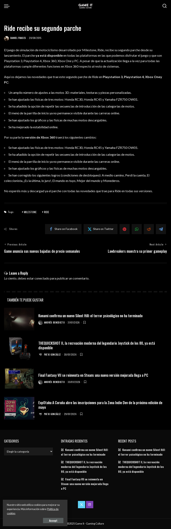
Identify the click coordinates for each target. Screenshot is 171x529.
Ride (46, 212)
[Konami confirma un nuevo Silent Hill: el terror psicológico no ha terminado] (19, 319)
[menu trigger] (8, 6)
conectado (42, 278)
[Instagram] (89, 504)
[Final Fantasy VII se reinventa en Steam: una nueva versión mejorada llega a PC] (19, 378)
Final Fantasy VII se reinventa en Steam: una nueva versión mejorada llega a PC (94, 375)
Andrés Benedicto (54, 322)
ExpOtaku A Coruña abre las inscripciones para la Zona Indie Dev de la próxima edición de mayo (101, 405)
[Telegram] (161, 229)
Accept (49, 520)
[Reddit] (149, 229)
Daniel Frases (18, 38)
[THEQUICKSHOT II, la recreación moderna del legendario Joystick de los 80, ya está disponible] (19, 349)
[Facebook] (63, 229)
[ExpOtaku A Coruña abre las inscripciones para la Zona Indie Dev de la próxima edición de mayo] (19, 408)
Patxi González (52, 354)
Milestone (30, 212)
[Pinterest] (125, 229)
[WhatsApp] (137, 229)
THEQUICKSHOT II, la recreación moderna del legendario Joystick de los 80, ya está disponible (97, 345)
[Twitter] (100, 229)
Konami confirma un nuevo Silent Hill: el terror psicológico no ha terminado (92, 315)
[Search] (164, 6)
